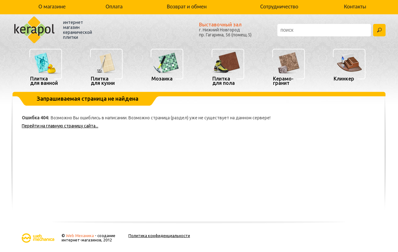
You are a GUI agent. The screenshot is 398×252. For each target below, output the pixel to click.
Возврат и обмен (187, 6)
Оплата (114, 6)
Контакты (355, 6)
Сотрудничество (279, 6)
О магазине (52, 6)
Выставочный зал (220, 24)
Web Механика (80, 235)
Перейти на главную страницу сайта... (60, 125)
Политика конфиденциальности (159, 235)
